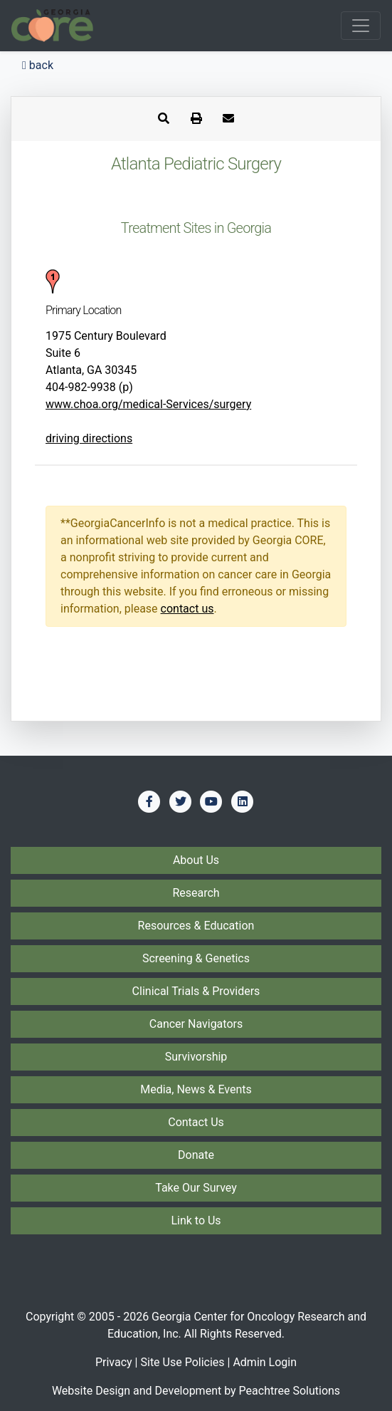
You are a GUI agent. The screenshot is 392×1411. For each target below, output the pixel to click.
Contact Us (196, 1122)
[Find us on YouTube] (211, 801)
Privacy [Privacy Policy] (113, 1362)
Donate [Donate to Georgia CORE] (196, 1155)
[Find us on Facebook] (149, 801)
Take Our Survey (195, 1187)
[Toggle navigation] (361, 25)
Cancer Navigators (196, 1024)
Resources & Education (196, 925)
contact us (187, 608)
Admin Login (265, 1362)
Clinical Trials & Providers (196, 991)
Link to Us (196, 1220)
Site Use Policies (182, 1362)
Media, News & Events (196, 1089)
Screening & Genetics (196, 958)
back (37, 65)
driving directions (89, 438)
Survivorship (196, 1056)
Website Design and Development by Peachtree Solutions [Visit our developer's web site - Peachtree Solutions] (196, 1390)
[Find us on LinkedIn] (242, 801)
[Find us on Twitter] (180, 801)
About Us (196, 860)
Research (195, 893)
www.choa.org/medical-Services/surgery (148, 404)
